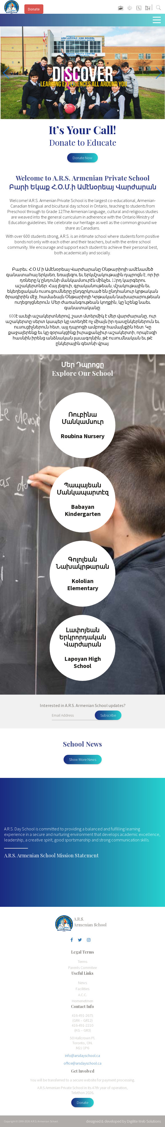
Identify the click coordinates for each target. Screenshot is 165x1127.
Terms (82, 961)
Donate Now (82, 157)
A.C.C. (82, 994)
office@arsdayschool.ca (82, 1063)
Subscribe (108, 715)
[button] (158, 73)
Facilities (82, 988)
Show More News (82, 759)
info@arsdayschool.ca (82, 1055)
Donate (82, 1102)
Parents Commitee (82, 967)
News (82, 982)
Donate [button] (34, 9)
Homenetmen (82, 1000)
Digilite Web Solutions (144, 1121)
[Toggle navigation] (158, 19)
